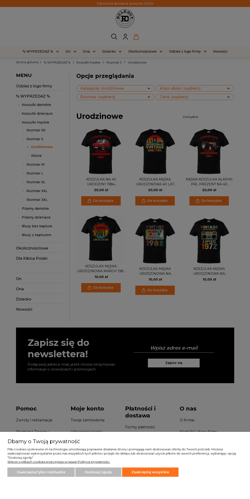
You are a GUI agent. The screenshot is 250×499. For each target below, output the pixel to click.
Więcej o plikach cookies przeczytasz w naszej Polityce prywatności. (58, 462)
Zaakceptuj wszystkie (150, 472)
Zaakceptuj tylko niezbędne (41, 472)
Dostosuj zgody (98, 472)
